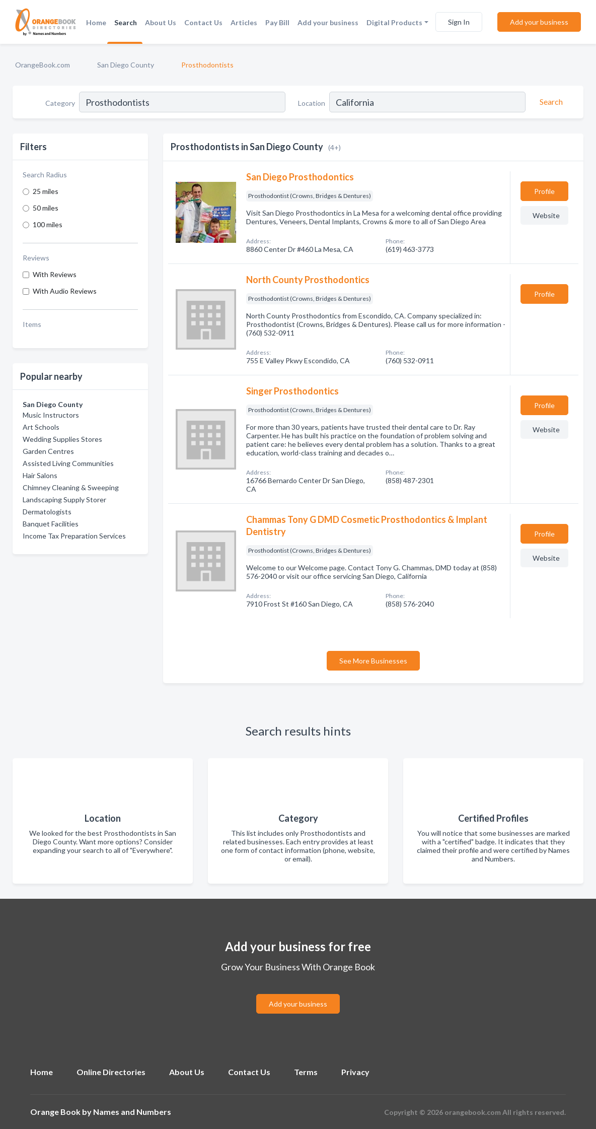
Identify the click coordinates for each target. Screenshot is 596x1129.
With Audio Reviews (65, 291)
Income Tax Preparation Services (74, 536)
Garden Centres (48, 451)
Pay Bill (277, 22)
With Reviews (55, 274)
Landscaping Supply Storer (64, 499)
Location (311, 103)
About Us (160, 22)
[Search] (549, 102)
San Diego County (125, 64)
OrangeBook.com (42, 64)
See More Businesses (373, 660)
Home (96, 22)
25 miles (45, 191)
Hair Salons (40, 475)
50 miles (45, 208)
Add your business (327, 22)
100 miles (47, 224)
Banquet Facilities (51, 523)
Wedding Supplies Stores (62, 439)
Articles (244, 22)
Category (60, 103)
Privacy (355, 1072)
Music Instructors (51, 415)
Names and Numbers (132, 1111)
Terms (306, 1072)
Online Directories (111, 1072)
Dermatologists (47, 511)
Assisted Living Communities (68, 463)
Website (546, 215)
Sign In (459, 22)
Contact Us (203, 22)
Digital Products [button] (394, 22)
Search (125, 22)
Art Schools (41, 427)
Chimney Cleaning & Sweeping (71, 487)
